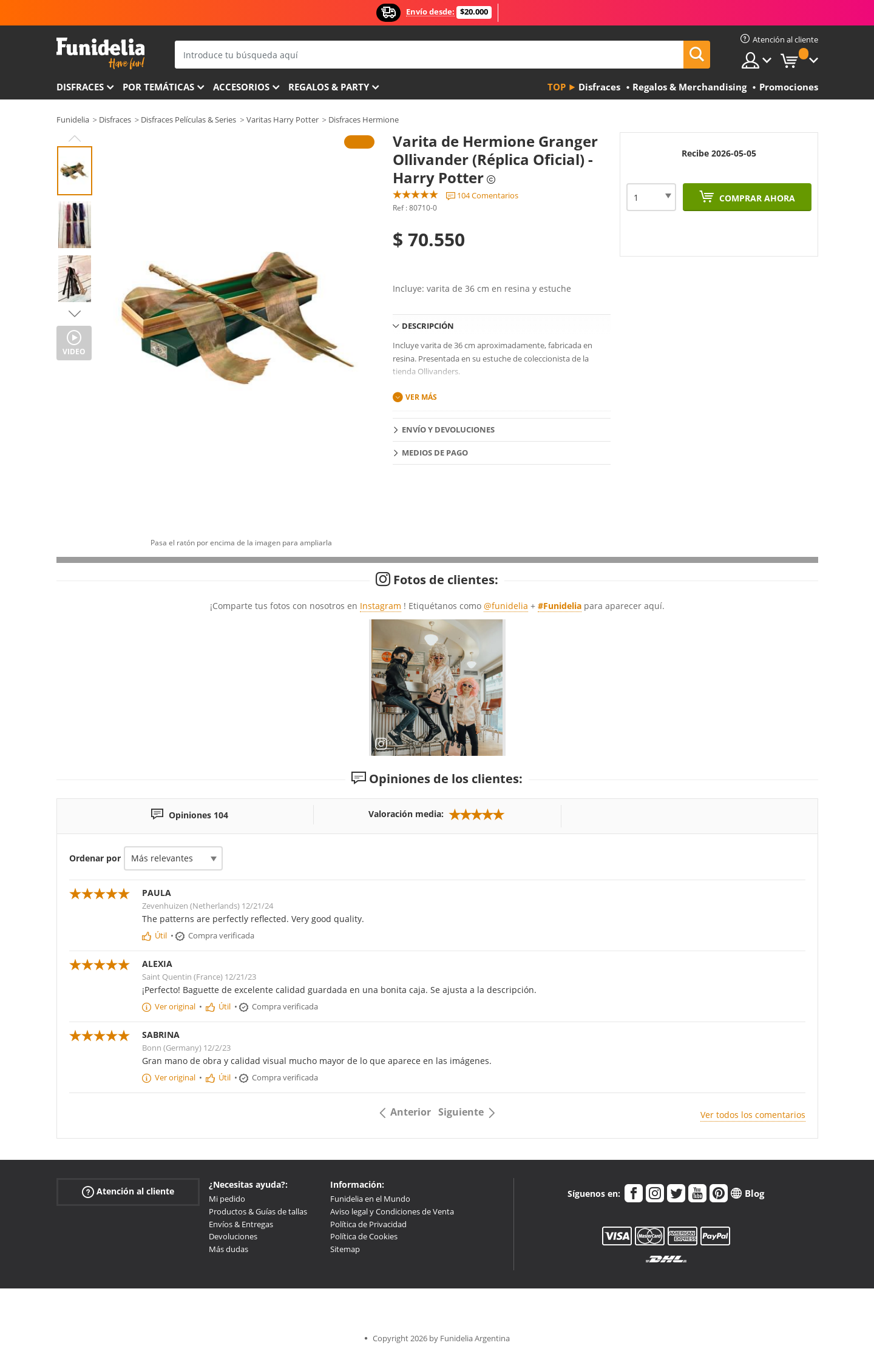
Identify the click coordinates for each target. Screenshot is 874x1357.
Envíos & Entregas (241, 1224)
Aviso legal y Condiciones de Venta (392, 1211)
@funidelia (506, 605)
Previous (75, 138)
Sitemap (345, 1249)
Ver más (421, 397)
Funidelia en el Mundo (370, 1198)
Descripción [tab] (428, 325)
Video (74, 351)
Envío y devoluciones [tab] (448, 429)
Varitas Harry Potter (282, 119)
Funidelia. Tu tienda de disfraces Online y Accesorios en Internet (100, 54)
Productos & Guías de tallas (258, 1211)
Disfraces (80, 87)
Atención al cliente (128, 1191)
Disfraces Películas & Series (188, 119)
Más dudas (228, 1249)
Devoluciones (233, 1236)
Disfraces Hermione (363, 119)
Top (556, 87)
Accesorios (241, 87)
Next (75, 314)
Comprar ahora (756, 198)
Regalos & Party (328, 87)
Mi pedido (227, 1198)
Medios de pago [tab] (435, 452)
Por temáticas (158, 87)
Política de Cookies (364, 1236)
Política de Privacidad (368, 1224)
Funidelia (72, 119)
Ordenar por (95, 858)
